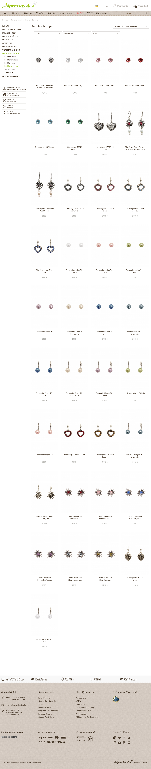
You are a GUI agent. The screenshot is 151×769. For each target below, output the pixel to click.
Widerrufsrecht (44, 707)
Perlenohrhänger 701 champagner (74, 394)
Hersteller (68, 34)
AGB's (78, 701)
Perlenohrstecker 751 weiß (74, 271)
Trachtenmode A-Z (83, 710)
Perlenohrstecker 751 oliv (135, 271)
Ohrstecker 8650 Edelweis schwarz (75, 579)
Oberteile (7, 43)
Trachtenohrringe (11, 66)
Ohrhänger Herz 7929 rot (74, 454)
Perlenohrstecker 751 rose (104, 271)
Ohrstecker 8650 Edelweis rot (75, 517)
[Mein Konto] (120, 6)
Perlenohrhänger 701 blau (44, 394)
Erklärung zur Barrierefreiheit (87, 717)
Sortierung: (119, 26)
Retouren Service (45, 714)
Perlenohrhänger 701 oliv (134, 393)
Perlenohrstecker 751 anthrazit (135, 332)
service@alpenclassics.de (16, 705)
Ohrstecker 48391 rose (104, 85)
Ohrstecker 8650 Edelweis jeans (135, 517)
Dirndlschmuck (10, 53)
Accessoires (8, 73)
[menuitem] (137, 13)
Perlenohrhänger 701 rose (44, 455)
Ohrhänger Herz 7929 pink (105, 209)
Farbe (38, 34)
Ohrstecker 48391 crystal (74, 85)
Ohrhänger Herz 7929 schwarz (75, 209)
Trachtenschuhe (11, 50)
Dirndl (5, 26)
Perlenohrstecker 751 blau (104, 332)
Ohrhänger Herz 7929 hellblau (135, 209)
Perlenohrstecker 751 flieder (44, 332)
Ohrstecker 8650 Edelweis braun (105, 579)
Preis (95, 34)
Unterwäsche (9, 46)
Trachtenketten (10, 57)
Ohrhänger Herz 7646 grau (135, 579)
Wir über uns (81, 698)
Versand (41, 704)
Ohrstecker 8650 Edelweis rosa (105, 517)
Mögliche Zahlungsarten (48, 710)
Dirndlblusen (9, 33)
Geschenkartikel (11, 76)
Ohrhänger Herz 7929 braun (105, 455)
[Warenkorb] (141, 6)
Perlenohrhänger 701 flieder (104, 394)
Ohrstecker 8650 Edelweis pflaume (44, 579)
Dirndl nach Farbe (11, 29)
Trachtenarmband (11, 60)
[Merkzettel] (107, 6)
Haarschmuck (9, 69)
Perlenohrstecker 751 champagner (74, 332)
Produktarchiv (81, 714)
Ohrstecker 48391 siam (134, 85)
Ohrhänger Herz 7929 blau (44, 271)
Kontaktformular (45, 698)
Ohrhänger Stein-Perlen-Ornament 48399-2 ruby (135, 148)
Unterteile (7, 40)
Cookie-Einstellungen (47, 717)
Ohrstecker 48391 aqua (44, 147)
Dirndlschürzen (10, 36)
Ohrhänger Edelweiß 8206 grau (44, 517)
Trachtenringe (9, 63)
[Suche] (137, 13)
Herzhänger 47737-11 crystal (105, 148)
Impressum (80, 704)
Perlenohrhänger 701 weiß (44, 640)
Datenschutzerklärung (85, 707)
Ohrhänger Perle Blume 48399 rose (44, 209)
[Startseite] (6, 13)
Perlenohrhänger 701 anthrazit (134, 455)
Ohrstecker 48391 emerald (74, 148)
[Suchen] (147, 13)
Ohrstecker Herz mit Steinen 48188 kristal (44, 86)
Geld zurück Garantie (47, 701)
